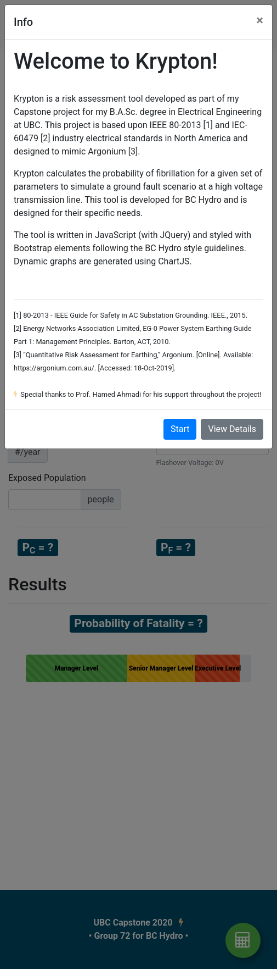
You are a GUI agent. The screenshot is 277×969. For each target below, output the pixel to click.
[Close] (259, 20)
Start (180, 429)
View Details (232, 429)
